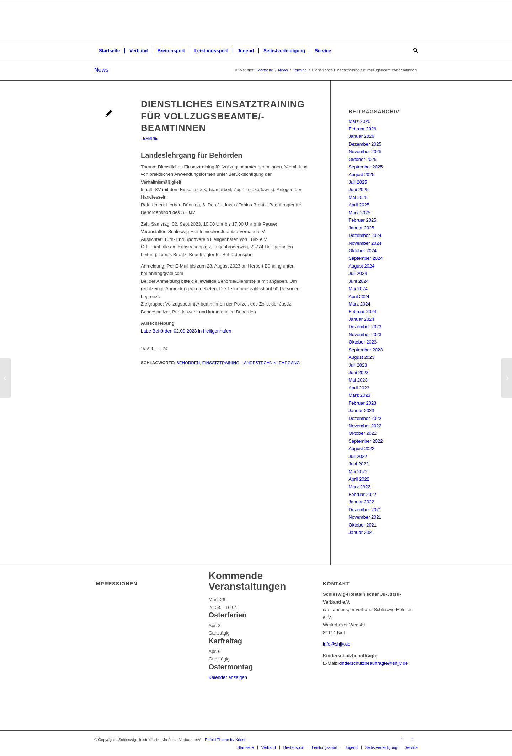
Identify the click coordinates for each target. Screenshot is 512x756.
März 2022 (359, 487)
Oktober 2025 (362, 159)
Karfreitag (225, 641)
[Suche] (413, 51)
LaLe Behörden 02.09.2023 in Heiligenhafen (186, 331)
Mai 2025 (357, 197)
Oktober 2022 (362, 433)
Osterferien (228, 615)
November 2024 (365, 243)
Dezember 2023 (365, 326)
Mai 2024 (357, 288)
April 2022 (358, 479)
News (101, 70)
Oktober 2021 (362, 525)
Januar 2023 (361, 410)
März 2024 (359, 304)
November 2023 (365, 334)
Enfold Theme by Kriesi (225, 740)
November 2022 (365, 425)
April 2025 (358, 204)
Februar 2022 (362, 494)
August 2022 (361, 448)
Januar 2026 (361, 136)
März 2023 (359, 395)
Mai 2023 (357, 380)
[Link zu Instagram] (412, 739)
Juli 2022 (357, 456)
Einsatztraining (220, 362)
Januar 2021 (361, 532)
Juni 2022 (358, 463)
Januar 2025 (361, 228)
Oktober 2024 (362, 250)
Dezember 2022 (365, 418)
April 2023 (358, 387)
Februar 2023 (362, 403)
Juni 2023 (358, 372)
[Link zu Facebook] (401, 739)
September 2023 (365, 349)
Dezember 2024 (365, 235)
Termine (149, 138)
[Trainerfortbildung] (5, 378)
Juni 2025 (358, 189)
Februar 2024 (362, 311)
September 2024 (365, 258)
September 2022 (365, 441)
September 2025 (365, 166)
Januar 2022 (361, 501)
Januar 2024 (361, 319)
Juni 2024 (358, 281)
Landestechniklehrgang (271, 362)
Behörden (188, 362)
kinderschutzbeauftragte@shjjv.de (373, 663)
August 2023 (361, 357)
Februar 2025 (362, 220)
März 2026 (359, 121)
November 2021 (365, 517)
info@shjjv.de (336, 644)
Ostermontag (231, 667)
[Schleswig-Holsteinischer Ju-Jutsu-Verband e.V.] (256, 21)
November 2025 (365, 151)
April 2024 (358, 296)
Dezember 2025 (365, 144)
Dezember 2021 (365, 509)
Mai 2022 (357, 471)
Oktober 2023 (362, 342)
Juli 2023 (357, 365)
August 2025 (361, 174)
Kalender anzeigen (228, 677)
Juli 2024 (357, 273)
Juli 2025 (357, 182)
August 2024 (361, 266)
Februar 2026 (362, 128)
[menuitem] (109, 51)
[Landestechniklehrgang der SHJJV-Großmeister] (506, 378)
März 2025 (359, 212)
